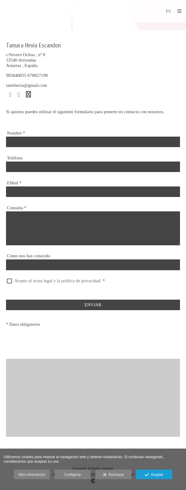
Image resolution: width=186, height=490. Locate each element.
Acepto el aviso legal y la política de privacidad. (57, 280)
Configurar (72, 475)
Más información (32, 475)
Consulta (16, 207)
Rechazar (113, 475)
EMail (14, 182)
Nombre (16, 133)
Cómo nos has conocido (28, 255)
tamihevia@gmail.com (26, 85)
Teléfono (15, 158)
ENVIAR (93, 304)
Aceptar (154, 475)
